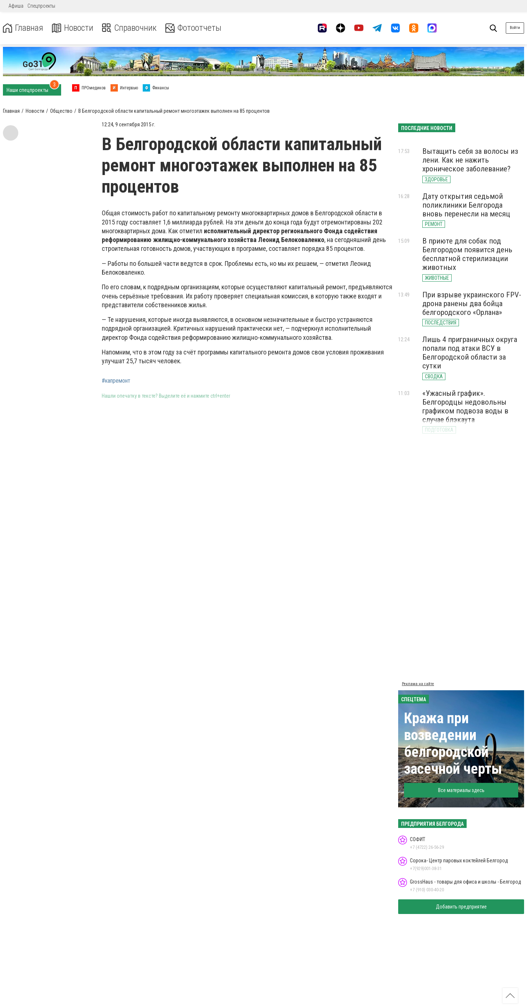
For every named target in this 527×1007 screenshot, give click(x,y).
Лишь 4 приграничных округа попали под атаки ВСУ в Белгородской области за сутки (469, 352)
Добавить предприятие (461, 907)
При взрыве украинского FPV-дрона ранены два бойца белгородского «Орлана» (471, 303)
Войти (515, 27)
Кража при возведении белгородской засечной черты (453, 743)
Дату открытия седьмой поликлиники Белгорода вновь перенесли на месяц (466, 205)
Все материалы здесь (461, 790)
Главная (23, 28)
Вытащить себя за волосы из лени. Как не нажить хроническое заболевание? (470, 160)
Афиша (15, 6)
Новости (72, 28)
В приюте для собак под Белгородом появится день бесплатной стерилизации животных (467, 254)
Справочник (129, 28)
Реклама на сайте (418, 683)
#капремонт (116, 381)
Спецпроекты (41, 6)
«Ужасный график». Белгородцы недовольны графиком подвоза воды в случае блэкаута (465, 406)
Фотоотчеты (193, 28)
